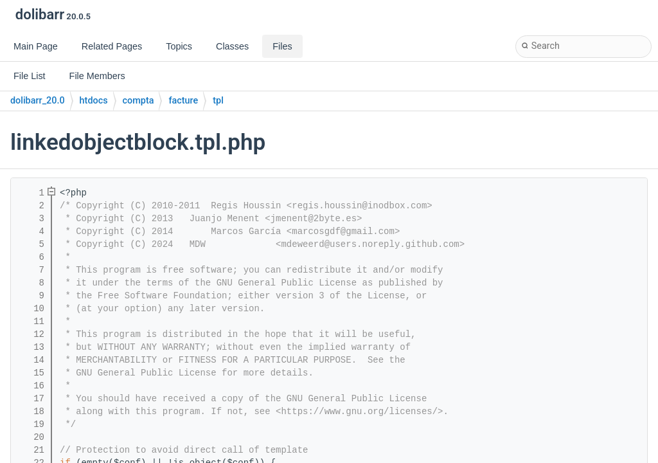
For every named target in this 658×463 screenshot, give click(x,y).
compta (138, 100)
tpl (218, 100)
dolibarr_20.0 (37, 100)
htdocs (94, 100)
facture (183, 100)
